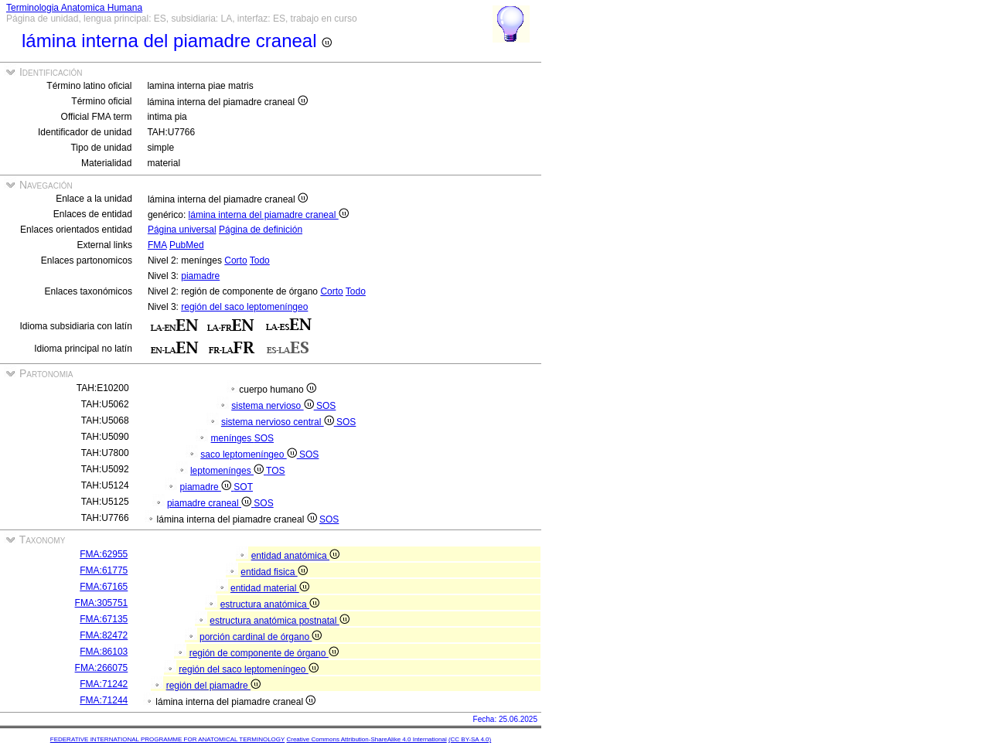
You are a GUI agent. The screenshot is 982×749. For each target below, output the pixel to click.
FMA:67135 (104, 619)
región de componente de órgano (264, 653)
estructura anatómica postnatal (279, 620)
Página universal (182, 229)
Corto (235, 260)
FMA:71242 (104, 684)
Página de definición (260, 229)
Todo (260, 260)
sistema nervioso (273, 405)
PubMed (186, 245)
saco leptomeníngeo (249, 454)
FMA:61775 (104, 570)
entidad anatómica (295, 555)
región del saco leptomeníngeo (244, 306)
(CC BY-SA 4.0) (469, 739)
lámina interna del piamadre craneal (269, 214)
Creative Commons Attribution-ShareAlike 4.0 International (366, 739)
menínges (232, 438)
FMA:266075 (101, 667)
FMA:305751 (101, 602)
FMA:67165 (104, 586)
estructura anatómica (269, 604)
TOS (275, 470)
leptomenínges (228, 470)
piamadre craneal (210, 503)
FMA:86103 (104, 651)
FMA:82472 (104, 635)
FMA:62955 (104, 554)
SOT (243, 487)
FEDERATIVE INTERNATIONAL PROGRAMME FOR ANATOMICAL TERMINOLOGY (167, 739)
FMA (157, 245)
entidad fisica (273, 572)
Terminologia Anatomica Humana (74, 7)
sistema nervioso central (278, 422)
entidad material (269, 588)
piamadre (200, 276)
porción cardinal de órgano (260, 637)
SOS (326, 405)
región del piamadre (213, 685)
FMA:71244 (104, 700)
